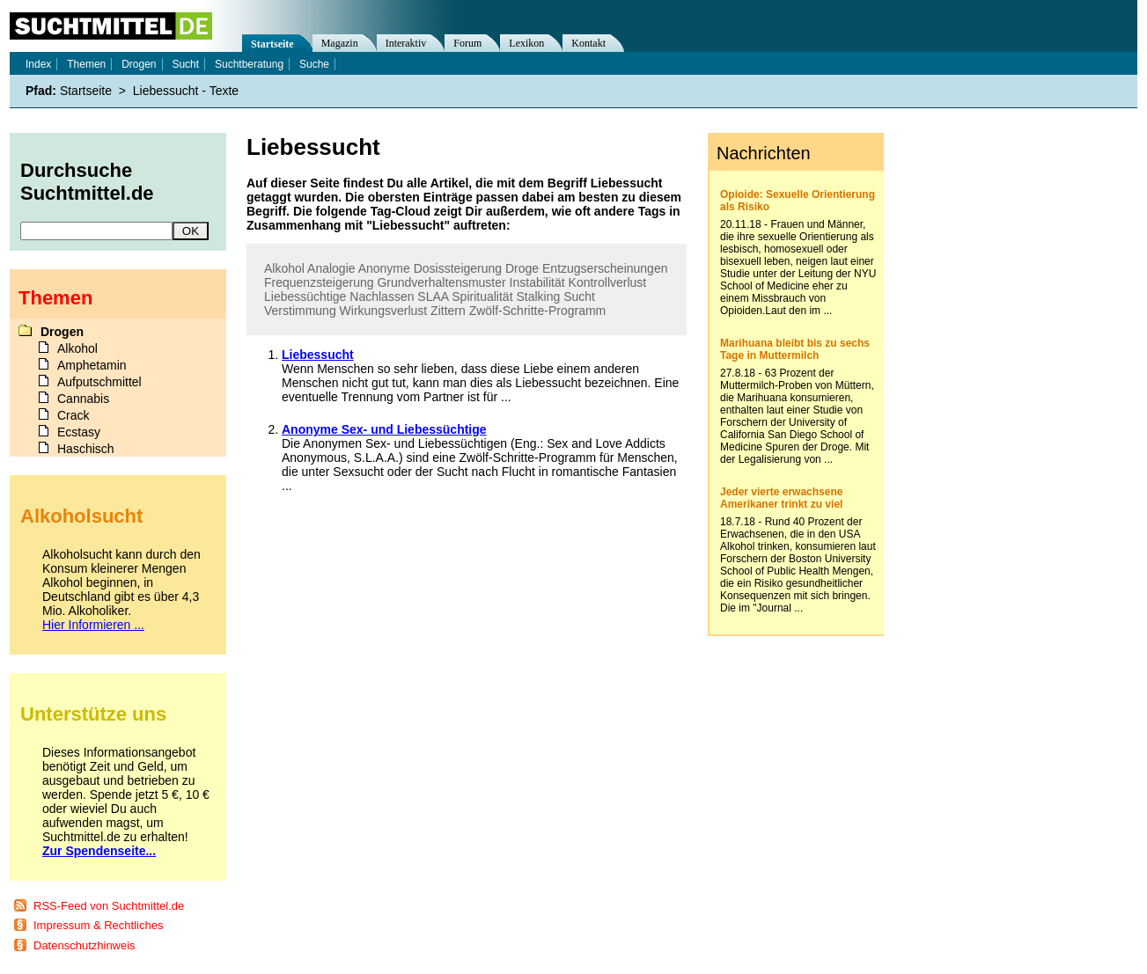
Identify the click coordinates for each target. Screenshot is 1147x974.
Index (38, 64)
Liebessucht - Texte (186, 91)
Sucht (579, 296)
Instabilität (537, 282)
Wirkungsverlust (384, 311)
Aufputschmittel (99, 382)
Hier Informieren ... (93, 625)
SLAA (432, 296)
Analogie (331, 268)
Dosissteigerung (458, 268)
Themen (86, 64)
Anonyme (384, 268)
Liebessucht (318, 355)
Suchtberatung (249, 64)
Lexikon (526, 43)
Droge (522, 268)
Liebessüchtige (305, 296)
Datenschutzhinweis (84, 945)
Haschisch (85, 449)
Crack (73, 415)
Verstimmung (300, 311)
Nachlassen (381, 296)
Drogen (138, 64)
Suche (314, 64)
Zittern (448, 311)
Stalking (538, 296)
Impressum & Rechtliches (98, 925)
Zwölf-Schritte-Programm (538, 311)
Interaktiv (406, 43)
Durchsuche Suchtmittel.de (87, 181)
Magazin (339, 43)
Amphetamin (92, 365)
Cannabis (83, 399)
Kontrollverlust (608, 282)
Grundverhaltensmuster (441, 282)
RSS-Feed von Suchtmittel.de (108, 905)
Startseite (272, 44)
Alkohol (284, 268)
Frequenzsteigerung (319, 282)
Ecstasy (78, 432)
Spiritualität (482, 296)
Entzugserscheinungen (604, 268)
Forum (467, 43)
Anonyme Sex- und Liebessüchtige (384, 429)
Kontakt (588, 43)
